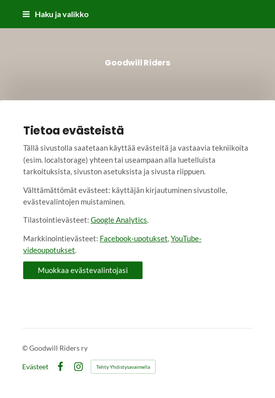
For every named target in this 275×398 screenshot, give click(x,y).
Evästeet (35, 366)
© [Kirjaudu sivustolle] (25, 348)
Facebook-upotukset (134, 238)
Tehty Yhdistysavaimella (123, 367)
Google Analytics (119, 219)
